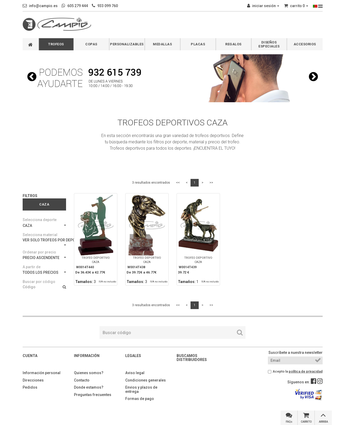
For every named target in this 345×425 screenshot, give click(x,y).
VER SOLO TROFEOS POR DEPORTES (44, 242)
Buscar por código (39, 282)
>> (211, 182)
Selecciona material (40, 235)
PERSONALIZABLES (127, 44)
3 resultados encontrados (151, 182)
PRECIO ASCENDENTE (44, 258)
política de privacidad (306, 371)
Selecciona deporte (40, 220)
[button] (32, 76)
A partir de (32, 267)
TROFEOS (56, 44)
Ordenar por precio (39, 252)
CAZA (44, 225)
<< (178, 182)
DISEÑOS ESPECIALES (268, 44)
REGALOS (233, 44)
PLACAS (198, 44)
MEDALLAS (162, 44)
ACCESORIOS (305, 44)
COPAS (91, 44)
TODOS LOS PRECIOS (44, 272)
